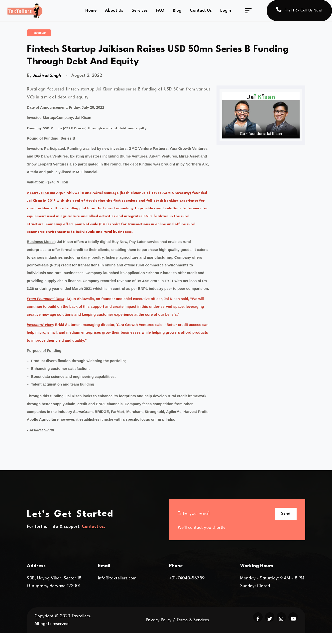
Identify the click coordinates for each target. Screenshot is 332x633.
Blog (177, 10)
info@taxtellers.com (117, 578)
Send (285, 514)
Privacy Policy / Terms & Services (177, 620)
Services (140, 10)
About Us (114, 10)
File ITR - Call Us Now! (299, 9)
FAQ (160, 10)
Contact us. (93, 527)
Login (225, 10)
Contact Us (201, 10)
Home (91, 10)
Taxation (39, 33)
